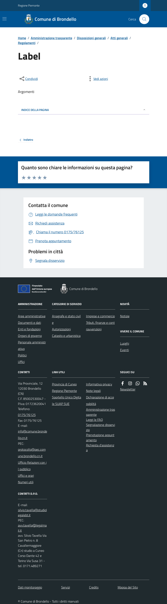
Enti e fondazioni (29, 329)
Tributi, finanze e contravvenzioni (100, 326)
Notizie (124, 316)
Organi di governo (30, 335)
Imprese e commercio (100, 316)
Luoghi (124, 343)
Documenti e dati (29, 322)
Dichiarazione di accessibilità (100, 400)
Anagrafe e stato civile (66, 319)
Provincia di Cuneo (64, 384)
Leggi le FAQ (94, 419)
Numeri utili (25, 482)
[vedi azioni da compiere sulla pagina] (97, 78)
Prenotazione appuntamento (100, 437)
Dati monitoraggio (30, 587)
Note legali (93, 390)
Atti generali (119, 37)
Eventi (124, 349)
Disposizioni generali (91, 37)
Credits (93, 587)
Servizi (65, 587)
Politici (22, 355)
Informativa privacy (99, 384)
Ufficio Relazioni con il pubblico (32, 465)
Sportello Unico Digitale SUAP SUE (66, 400)
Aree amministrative (31, 316)
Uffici (21, 361)
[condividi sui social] (28, 78)
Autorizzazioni (61, 329)
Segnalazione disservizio (100, 427)
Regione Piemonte (29, 5)
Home (22, 37)
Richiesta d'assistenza (100, 448)
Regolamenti (26, 42)
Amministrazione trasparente (51, 37)
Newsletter (127, 389)
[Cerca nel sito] (142, 19)
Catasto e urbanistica (66, 335)
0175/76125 (27, 414)
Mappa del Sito (128, 587)
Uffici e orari (26, 475)
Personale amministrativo (32, 345)
